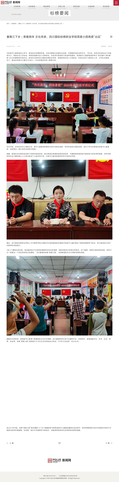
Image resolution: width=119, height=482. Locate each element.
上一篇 (11, 443)
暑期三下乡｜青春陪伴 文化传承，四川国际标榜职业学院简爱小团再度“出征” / (41, 23)
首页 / (8, 23)
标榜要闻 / (14, 23)
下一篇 (107, 443)
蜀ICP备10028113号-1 (49, 476)
